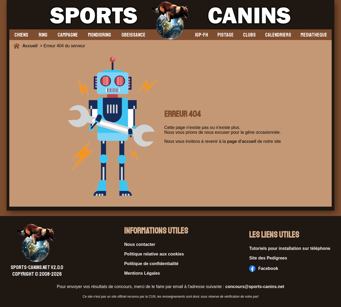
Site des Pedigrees (268, 258)
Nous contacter (139, 244)
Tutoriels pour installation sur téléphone (289, 248)
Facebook (263, 268)
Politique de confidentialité (151, 263)
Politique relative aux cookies (154, 254)
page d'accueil (241, 141)
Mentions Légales (142, 273)
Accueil (31, 46)
